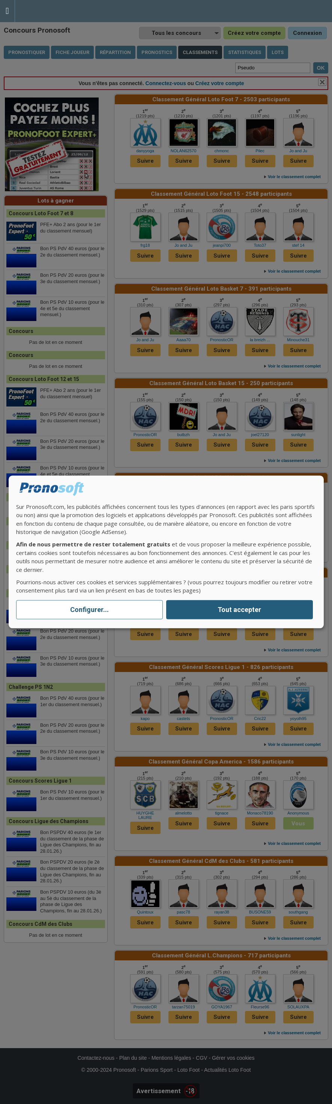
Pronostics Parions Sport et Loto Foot (49, 11)
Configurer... (89, 610)
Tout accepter (239, 610)
